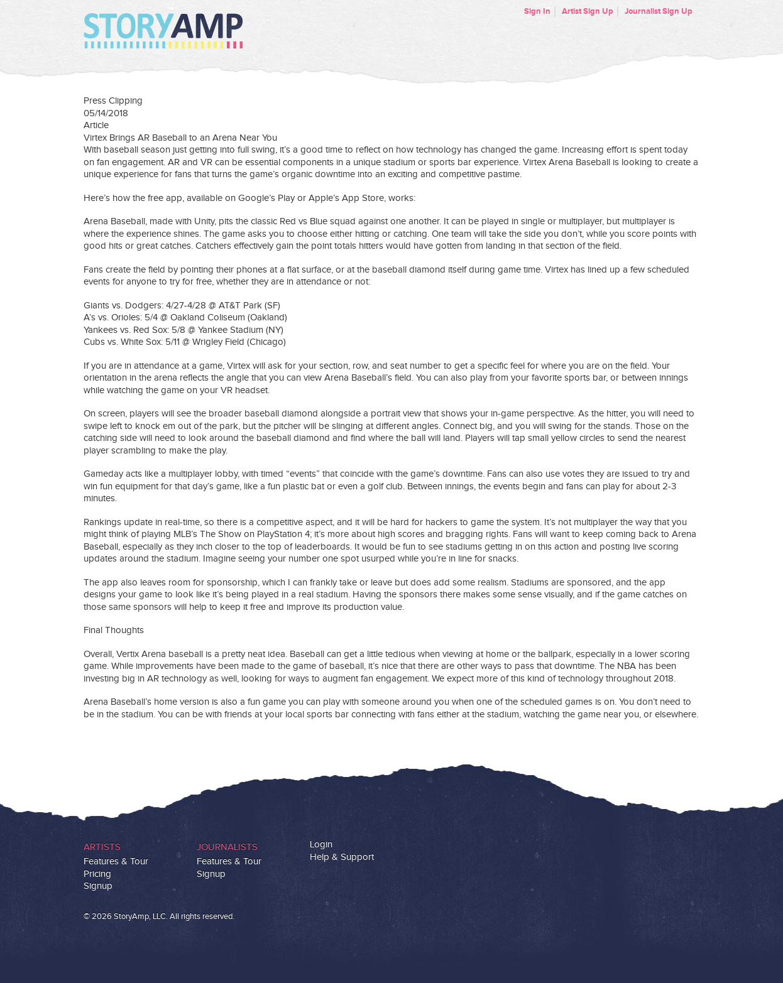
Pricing (97, 874)
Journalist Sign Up (659, 11)
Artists (102, 847)
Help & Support (342, 857)
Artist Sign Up (587, 11)
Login (321, 844)
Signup (98, 886)
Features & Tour (116, 861)
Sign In (537, 11)
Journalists (227, 847)
